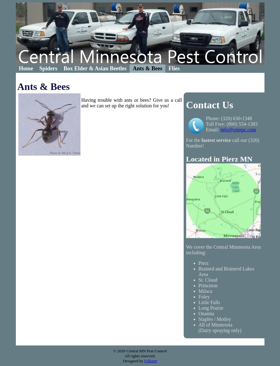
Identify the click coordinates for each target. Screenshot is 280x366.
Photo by (55, 153)
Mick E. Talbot (71, 153)
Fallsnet (150, 361)
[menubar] (99, 68)
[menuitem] (26, 68)
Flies (174, 68)
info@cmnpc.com (238, 129)
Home (26, 68)
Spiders (48, 68)
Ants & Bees (147, 68)
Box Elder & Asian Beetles (95, 68)
